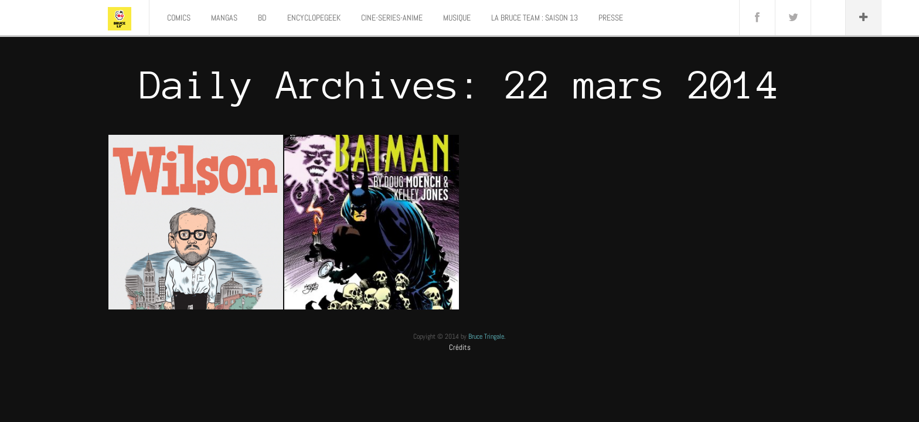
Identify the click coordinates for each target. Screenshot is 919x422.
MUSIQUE (457, 17)
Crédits (460, 347)
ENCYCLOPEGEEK (314, 17)
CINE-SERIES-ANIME (392, 17)
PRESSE (610, 17)
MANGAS (224, 17)
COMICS (178, 17)
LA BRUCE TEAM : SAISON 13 (534, 17)
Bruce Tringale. (487, 336)
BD (262, 17)
